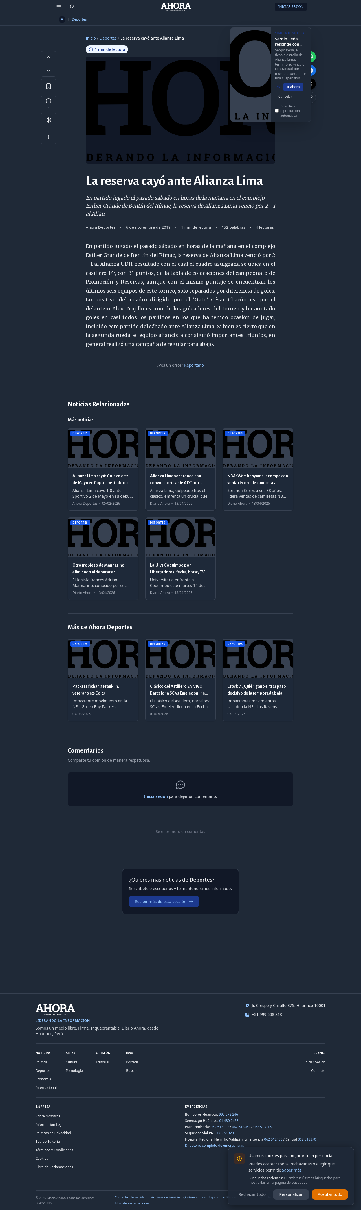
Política (41, 1062)
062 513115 (262, 1126)
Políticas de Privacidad (53, 1133)
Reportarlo (194, 365)
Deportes (79, 19)
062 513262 (241, 1126)
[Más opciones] (48, 137)
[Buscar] (72, 6)
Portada (132, 1062)
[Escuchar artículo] (48, 120)
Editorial (102, 1062)
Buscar (131, 1070)
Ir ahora (293, 90)
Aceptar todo (330, 1194)
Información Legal (50, 1124)
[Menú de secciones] (58, 6)
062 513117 (220, 1126)
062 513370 (307, 1139)
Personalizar (291, 1194)
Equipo (214, 1197)
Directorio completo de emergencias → (216, 1145)
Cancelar (285, 100)
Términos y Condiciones (54, 1150)
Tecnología (74, 1070)
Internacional (46, 1087)
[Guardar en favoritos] (48, 86)
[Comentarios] (48, 103)
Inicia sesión (156, 796)
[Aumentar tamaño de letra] (48, 57)
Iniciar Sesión (290, 6)
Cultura (71, 1062)
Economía (43, 1079)
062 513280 (226, 1133)
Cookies (42, 1158)
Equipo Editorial (48, 1141)
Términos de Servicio (165, 1197)
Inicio (91, 38)
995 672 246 (228, 1114)
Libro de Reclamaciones (54, 1167)
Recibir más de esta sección (164, 901)
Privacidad (139, 1197)
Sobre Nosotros (48, 1116)
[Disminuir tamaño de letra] (48, 70)
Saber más (291, 1170)
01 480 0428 (228, 1120)
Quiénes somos (194, 1197)
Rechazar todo (252, 1194)
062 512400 (273, 1139)
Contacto (318, 1070)
